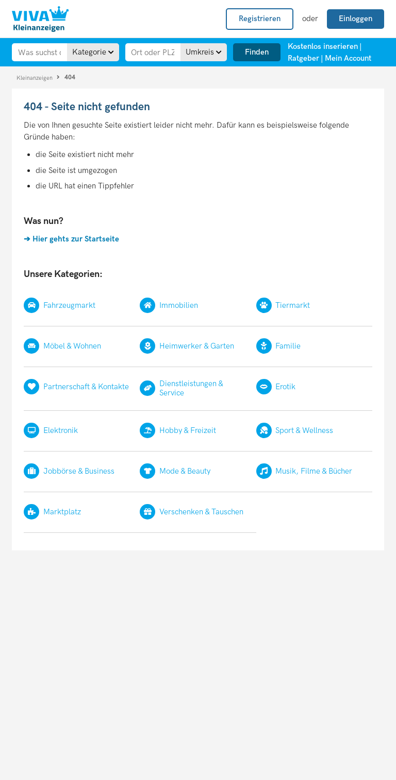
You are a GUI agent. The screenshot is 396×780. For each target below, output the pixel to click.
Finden (257, 52)
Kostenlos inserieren (323, 46)
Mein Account (348, 58)
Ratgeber (303, 58)
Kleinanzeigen (35, 77)
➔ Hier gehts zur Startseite (71, 239)
